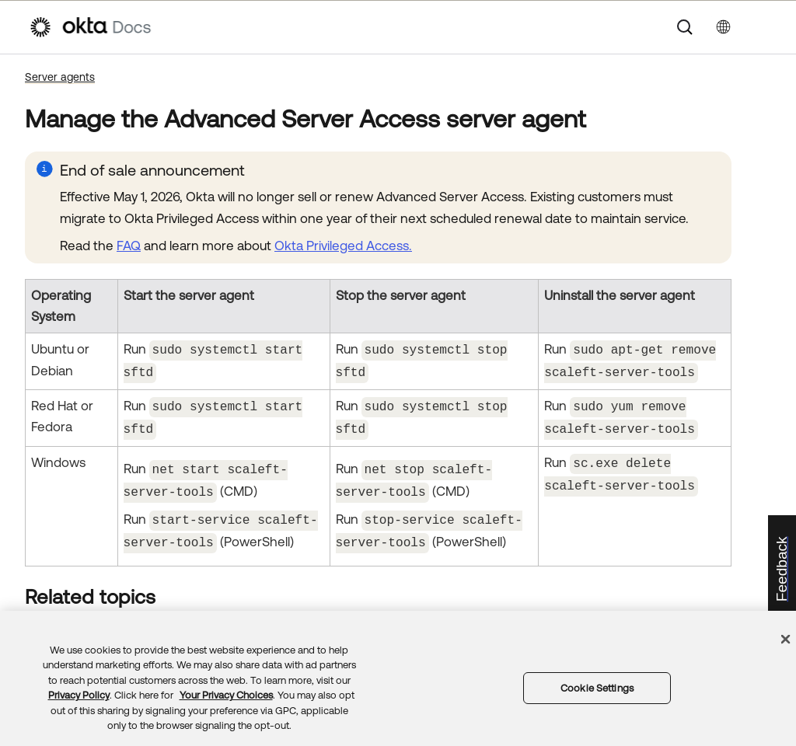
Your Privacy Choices (226, 695)
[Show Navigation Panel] (759, 27)
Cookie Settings (597, 688)
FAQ (129, 245)
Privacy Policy (79, 695)
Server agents (60, 77)
